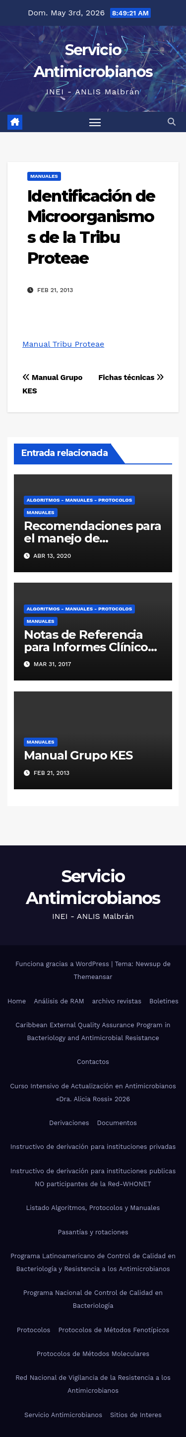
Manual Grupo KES (78, 755)
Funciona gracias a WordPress (63, 964)
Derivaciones (69, 1123)
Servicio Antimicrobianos (63, 1415)
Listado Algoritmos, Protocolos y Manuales (93, 1207)
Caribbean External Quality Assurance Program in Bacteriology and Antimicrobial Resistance (92, 1031)
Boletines (164, 1001)
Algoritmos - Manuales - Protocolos (79, 500)
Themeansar (93, 977)
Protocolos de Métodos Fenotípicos (113, 1330)
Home (16, 1001)
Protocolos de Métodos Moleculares (93, 1354)
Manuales (44, 176)
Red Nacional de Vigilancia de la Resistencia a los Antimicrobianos (93, 1384)
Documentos (117, 1123)
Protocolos (34, 1330)
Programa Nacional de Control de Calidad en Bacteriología (93, 1299)
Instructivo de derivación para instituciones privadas (93, 1146)
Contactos (93, 1061)
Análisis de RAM (59, 1001)
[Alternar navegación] (95, 122)
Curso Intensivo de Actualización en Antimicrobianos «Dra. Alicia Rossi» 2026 (93, 1092)
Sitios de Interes (136, 1415)
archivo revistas (116, 1001)
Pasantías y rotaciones (93, 1232)
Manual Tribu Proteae (63, 344)
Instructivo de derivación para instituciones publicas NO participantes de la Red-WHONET (93, 1177)
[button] (172, 122)
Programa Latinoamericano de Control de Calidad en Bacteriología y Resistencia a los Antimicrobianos (93, 1262)
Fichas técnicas (131, 377)
